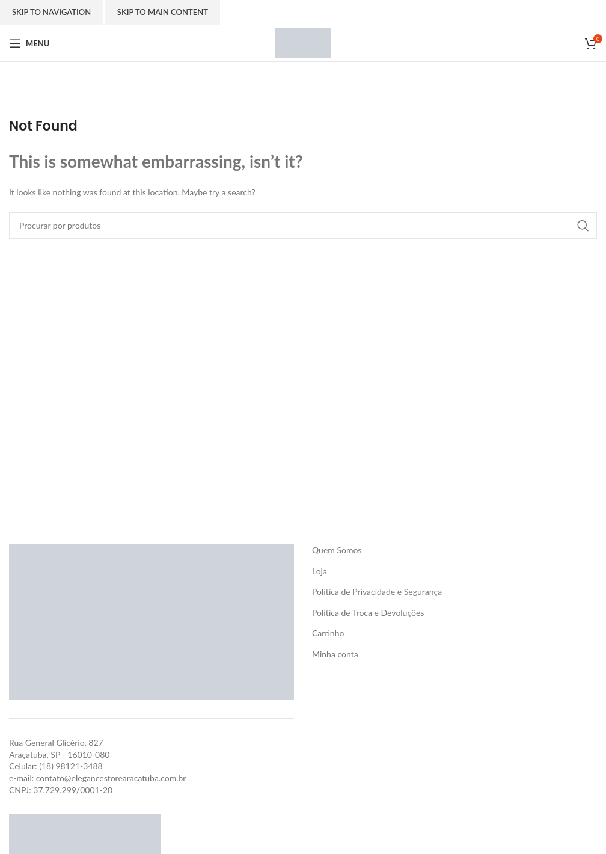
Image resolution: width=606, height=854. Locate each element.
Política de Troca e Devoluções (368, 612)
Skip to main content (162, 12)
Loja (319, 571)
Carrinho (328, 633)
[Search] (303, 225)
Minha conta (335, 654)
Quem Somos (336, 550)
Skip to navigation (51, 12)
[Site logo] (302, 42)
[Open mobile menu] (29, 43)
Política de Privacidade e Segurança (377, 591)
